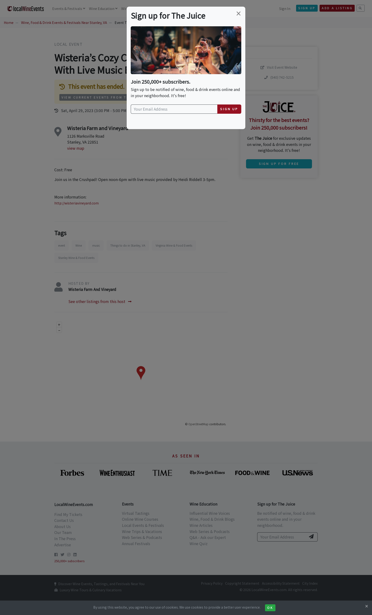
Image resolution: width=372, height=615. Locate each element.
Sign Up (229, 109)
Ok (270, 608)
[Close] (366, 606)
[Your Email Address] (174, 109)
